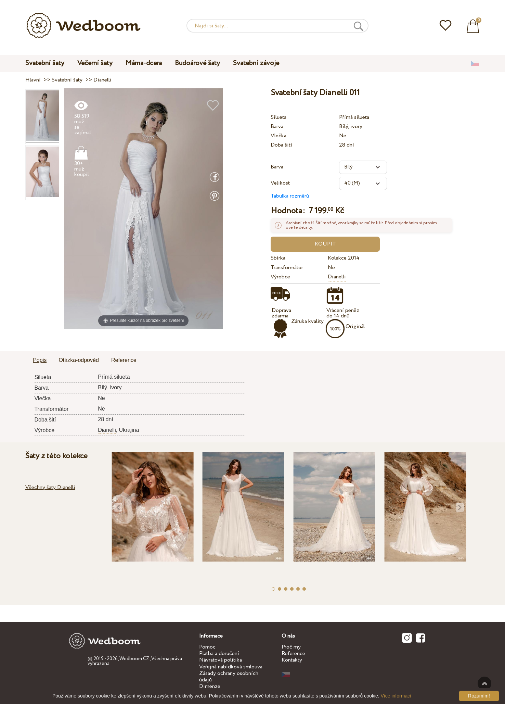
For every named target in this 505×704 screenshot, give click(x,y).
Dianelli (337, 277)
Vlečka (278, 136)
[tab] (39, 360)
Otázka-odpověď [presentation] (79, 360)
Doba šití (281, 145)
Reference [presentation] (124, 360)
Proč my (291, 647)
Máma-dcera (144, 63)
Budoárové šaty (197, 63)
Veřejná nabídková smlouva (230, 667)
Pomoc (207, 647)
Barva (277, 126)
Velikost (280, 183)
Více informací (396, 696)
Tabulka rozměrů (290, 196)
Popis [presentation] (40, 360)
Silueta (278, 117)
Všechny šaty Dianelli (50, 487)
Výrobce (280, 277)
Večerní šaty (95, 63)
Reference (293, 653)
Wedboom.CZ (134, 658)
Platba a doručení (219, 653)
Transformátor (287, 267)
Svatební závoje (256, 63)
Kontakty (292, 660)
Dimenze (209, 686)
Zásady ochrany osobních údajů (228, 676)
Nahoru (484, 683)
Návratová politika (220, 660)
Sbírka (278, 258)
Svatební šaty (44, 63)
